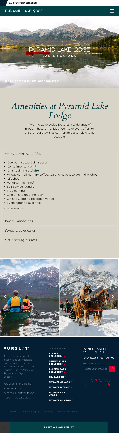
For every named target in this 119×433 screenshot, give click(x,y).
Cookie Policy (47, 411)
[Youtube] (108, 380)
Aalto (35, 170)
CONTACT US (107, 358)
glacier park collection (57, 370)
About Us (9, 384)
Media (7, 397)
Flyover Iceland (60, 387)
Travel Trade (26, 393)
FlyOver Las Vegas (57, 393)
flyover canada (59, 382)
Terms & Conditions (67, 411)
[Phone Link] (5, 427)
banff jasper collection (57, 362)
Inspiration (26, 384)
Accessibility (23, 397)
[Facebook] (85, 380)
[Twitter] (93, 380)
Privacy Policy (29, 411)
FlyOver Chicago (60, 400)
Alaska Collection (56, 354)
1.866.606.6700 (90, 358)
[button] (59, 154)
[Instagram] (101, 380)
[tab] (59, 154)
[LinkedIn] (85, 387)
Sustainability (12, 388)
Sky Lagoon (56, 377)
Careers (9, 393)
